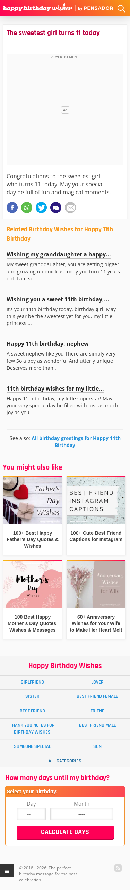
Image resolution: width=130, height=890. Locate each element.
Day (31, 803)
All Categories (65, 761)
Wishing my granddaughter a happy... (59, 254)
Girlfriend (32, 682)
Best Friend (32, 711)
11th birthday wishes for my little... (55, 388)
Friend (97, 711)
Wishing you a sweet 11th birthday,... (58, 299)
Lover (97, 682)
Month (81, 803)
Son (97, 746)
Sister (32, 696)
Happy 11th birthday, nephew (48, 344)
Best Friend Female (97, 696)
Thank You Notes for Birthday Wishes (32, 728)
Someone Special (32, 746)
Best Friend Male (97, 725)
